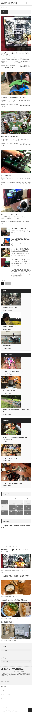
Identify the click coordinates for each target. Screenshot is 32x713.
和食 (13, 546)
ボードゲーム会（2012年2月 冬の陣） (13, 483)
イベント (14, 640)
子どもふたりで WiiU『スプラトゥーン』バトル (20, 239)
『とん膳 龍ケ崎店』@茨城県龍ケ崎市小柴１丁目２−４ (15, 577)
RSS (8, 681)
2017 (16, 498)
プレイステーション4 (8, 67)
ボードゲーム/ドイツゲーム (19, 255)
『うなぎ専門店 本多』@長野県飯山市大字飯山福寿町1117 (15, 527)
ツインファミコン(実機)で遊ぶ (19, 228)
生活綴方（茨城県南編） (13, 669)
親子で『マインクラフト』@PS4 (10, 214)
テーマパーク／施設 (17, 275)
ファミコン (16, 265)
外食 (16, 546)
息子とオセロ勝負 (6, 175)
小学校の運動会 (7, 345)
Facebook (5, 681)
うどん (13, 618)
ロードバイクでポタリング (10, 307)
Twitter (2, 681)
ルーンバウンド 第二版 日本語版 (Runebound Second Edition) (20, 250)
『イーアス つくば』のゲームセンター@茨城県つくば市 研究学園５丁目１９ (21, 270)
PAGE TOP (30, 710)
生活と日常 (3, 686)
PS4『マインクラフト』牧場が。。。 (11, 136)
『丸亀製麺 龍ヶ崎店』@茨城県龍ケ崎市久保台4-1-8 (15, 600)
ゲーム (21, 104)
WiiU (12, 244)
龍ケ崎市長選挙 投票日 (7, 622)
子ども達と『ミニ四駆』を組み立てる (13, 371)
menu (28, 2)
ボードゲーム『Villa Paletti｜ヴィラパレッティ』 (14, 97)
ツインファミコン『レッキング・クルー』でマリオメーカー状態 (20, 260)
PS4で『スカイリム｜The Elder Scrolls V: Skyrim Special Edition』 (15, 54)
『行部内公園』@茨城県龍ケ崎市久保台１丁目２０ (16, 410)
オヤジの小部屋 (23, 66)
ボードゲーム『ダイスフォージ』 (12, 458)
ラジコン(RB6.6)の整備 (9, 390)
